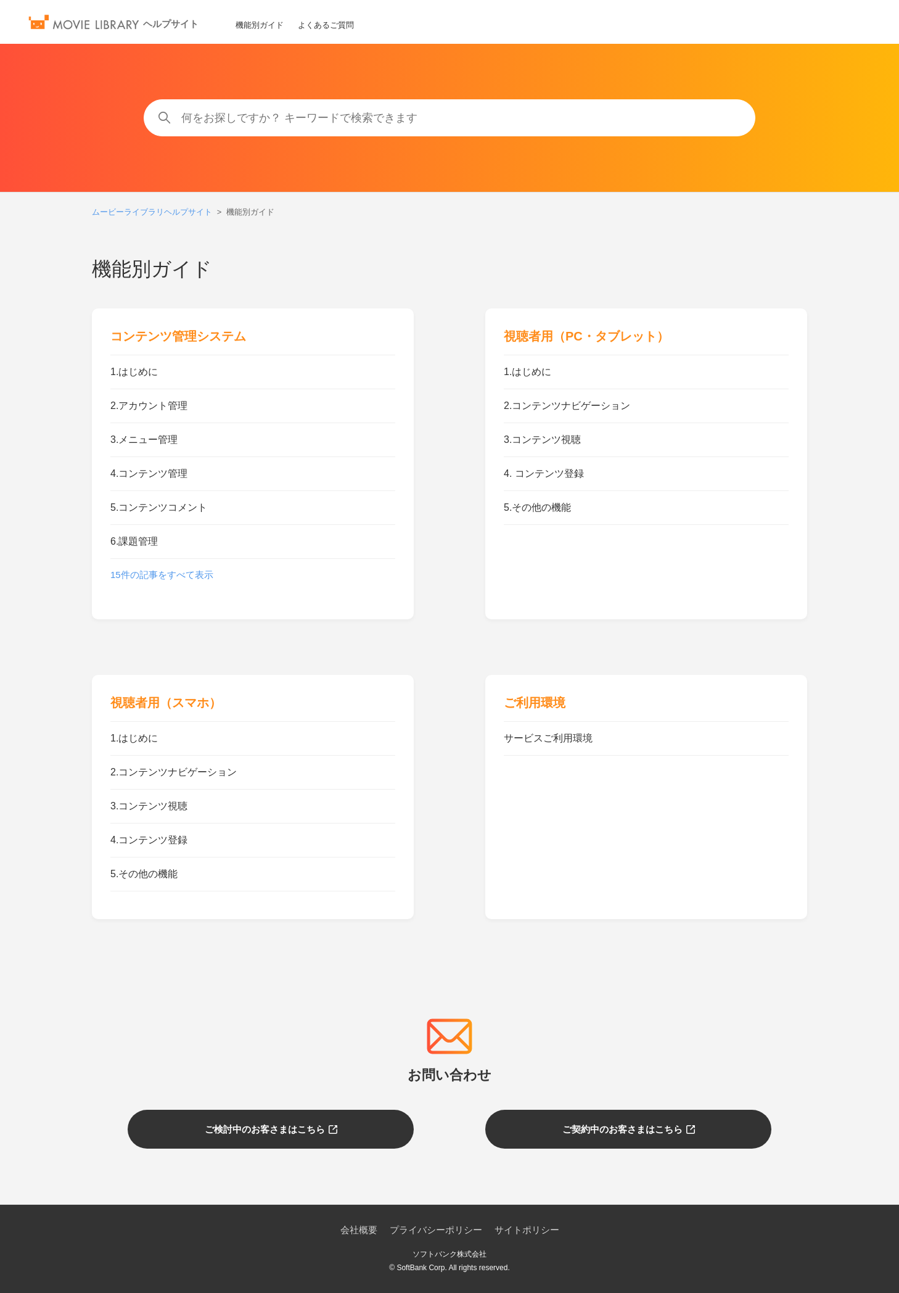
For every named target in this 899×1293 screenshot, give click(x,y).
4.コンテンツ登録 (148, 840)
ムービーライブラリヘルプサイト (152, 212)
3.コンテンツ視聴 (542, 439)
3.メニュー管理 (144, 439)
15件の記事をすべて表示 (161, 574)
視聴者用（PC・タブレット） (586, 336)
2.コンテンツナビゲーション (567, 405)
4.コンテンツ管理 (148, 473)
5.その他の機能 (537, 507)
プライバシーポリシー (436, 1230)
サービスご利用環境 (548, 738)
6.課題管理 (134, 541)
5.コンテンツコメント (158, 507)
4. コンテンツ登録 (544, 473)
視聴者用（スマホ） (165, 702)
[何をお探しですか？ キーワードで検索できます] (450, 117)
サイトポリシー (527, 1230)
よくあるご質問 (326, 25)
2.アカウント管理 (148, 405)
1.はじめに (134, 371)
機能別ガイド (260, 25)
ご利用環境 (534, 702)
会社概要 (358, 1230)
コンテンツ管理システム (178, 336)
